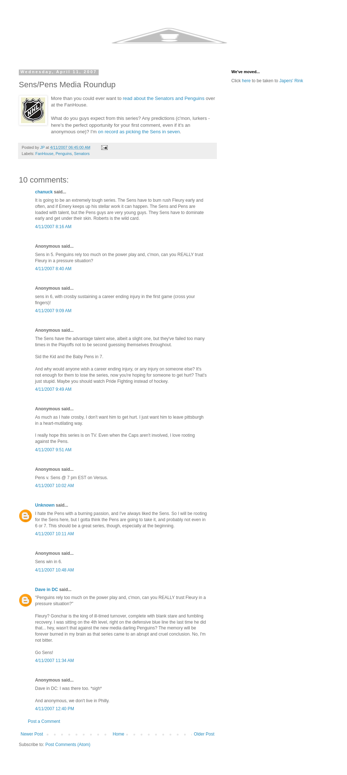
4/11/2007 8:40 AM (53, 268)
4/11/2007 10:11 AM (54, 533)
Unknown (45, 505)
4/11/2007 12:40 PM (54, 708)
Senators (82, 153)
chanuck (44, 191)
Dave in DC (46, 589)
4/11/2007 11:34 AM (54, 660)
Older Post (204, 734)
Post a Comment (44, 721)
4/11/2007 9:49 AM (53, 389)
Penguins (64, 153)
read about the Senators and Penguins (164, 98)
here (246, 80)
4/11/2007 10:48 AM (54, 570)
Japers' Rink (291, 80)
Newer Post (32, 734)
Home (118, 734)
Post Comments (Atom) (67, 744)
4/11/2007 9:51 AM (53, 449)
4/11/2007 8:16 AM (53, 226)
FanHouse (44, 153)
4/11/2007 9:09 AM (53, 310)
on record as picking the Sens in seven (139, 131)
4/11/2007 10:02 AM (54, 485)
